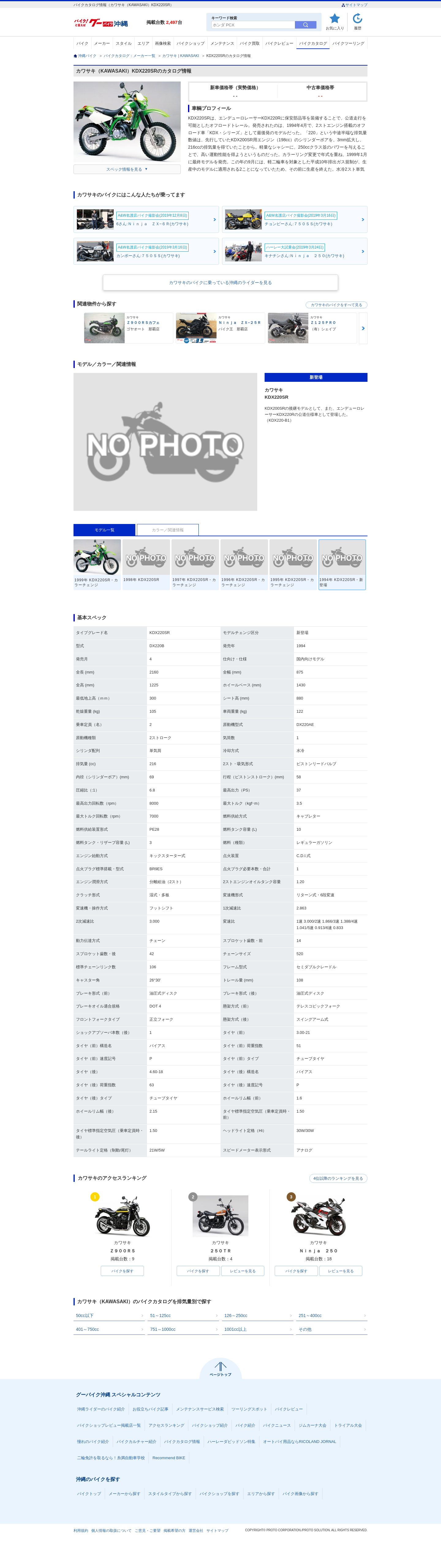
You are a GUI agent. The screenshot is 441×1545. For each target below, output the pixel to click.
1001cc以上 (235, 1329)
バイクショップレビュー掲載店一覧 (109, 1425)
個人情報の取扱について (111, 1531)
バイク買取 (250, 43)
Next (363, 328)
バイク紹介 (245, 1425)
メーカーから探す (125, 1494)
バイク (83, 43)
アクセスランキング (166, 1425)
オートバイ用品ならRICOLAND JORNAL (299, 1442)
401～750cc (87, 1329)
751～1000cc (162, 1329)
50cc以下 (85, 1315)
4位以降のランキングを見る (339, 1178)
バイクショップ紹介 (210, 1425)
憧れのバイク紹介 (93, 1442)
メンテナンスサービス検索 (200, 1409)
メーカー (102, 43)
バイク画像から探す (300, 1494)
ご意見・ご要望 (147, 1531)
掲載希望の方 (175, 1531)
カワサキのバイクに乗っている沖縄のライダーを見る (220, 282)
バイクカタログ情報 (182, 1442)
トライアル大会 (348, 1425)
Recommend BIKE (169, 1458)
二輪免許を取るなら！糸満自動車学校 (111, 1458)
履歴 (357, 28)
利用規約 (81, 1531)
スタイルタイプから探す (170, 1494)
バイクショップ (191, 43)
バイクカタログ (313, 43)
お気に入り (335, 28)
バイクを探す (122, 1271)
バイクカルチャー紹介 (136, 1442)
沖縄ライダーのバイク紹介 (101, 1409)
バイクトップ (89, 1494)
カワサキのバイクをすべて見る (336, 305)
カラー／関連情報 (168, 530)
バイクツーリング (348, 43)
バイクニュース (277, 1425)
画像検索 (163, 43)
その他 (305, 1329)
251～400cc (310, 1315)
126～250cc (235, 1315)
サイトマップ (354, 5)
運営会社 (196, 1531)
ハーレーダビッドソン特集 (231, 1442)
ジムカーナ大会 (312, 1425)
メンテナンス (222, 43)
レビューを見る (243, 1271)
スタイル (124, 43)
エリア (143, 43)
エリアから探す (261, 1494)
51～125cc (160, 1315)
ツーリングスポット (249, 1409)
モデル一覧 (105, 530)
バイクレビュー (279, 43)
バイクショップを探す (219, 1494)
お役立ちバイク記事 (150, 1409)
